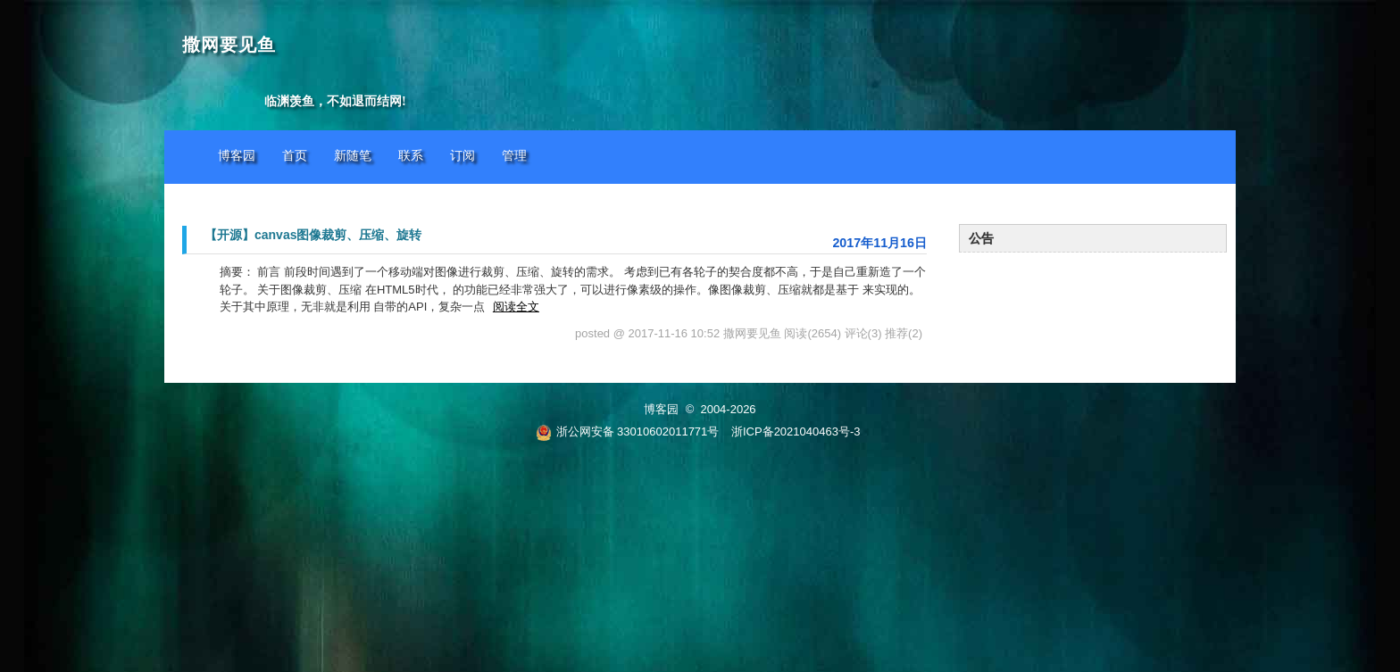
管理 (514, 155)
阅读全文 (516, 306)
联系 (410, 155)
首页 (294, 155)
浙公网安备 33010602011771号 (628, 431)
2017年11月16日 (879, 243)
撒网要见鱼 (229, 45)
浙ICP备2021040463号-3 (796, 431)
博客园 (236, 155)
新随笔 (352, 155)
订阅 (462, 155)
